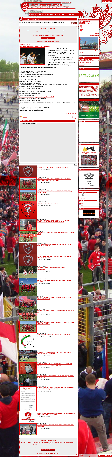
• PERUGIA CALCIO (33, 14)
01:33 (82, 205)
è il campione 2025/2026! (87, 60)
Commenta (23, 117)
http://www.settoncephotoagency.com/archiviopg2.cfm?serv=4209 (36, 97)
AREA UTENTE (108, 1)
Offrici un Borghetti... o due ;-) (48, 38)
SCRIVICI (57, 41)
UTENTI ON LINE (107, 455)
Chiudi (74, 118)
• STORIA (64, 14)
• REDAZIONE (50, 14)
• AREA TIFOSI (42, 14)
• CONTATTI (71, 14)
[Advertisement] (83, 131)
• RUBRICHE (58, 14)
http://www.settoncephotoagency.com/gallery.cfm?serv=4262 (35, 103)
